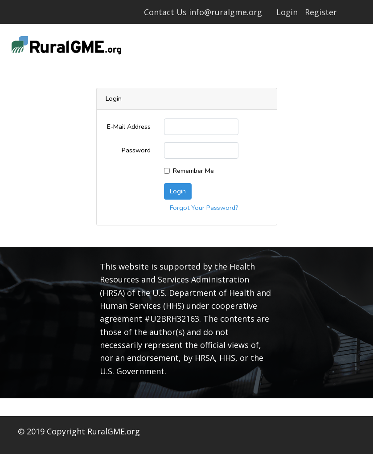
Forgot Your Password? (204, 207)
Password (136, 150)
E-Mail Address (129, 126)
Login (287, 12)
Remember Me (193, 170)
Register (321, 12)
